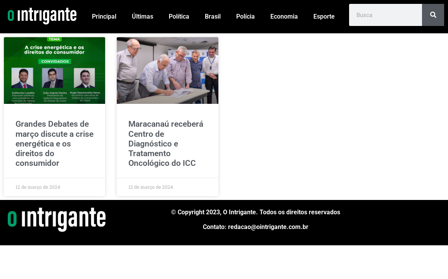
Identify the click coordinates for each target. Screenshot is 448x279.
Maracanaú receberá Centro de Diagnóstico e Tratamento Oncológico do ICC (165, 143)
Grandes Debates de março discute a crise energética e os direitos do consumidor (54, 143)
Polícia (245, 16)
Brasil (213, 16)
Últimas (142, 16)
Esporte (324, 16)
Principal (104, 16)
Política (179, 16)
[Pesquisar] (433, 15)
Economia (284, 16)
